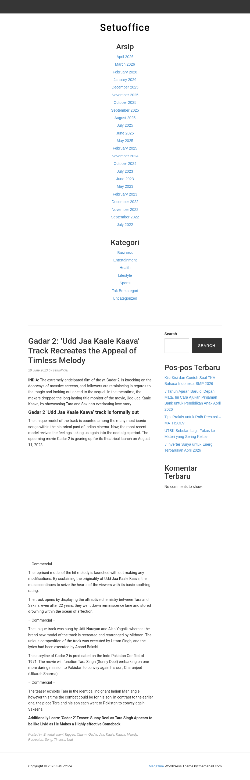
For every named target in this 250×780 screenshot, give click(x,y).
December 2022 (125, 202)
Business (125, 252)
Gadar (92, 734)
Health (125, 267)
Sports (125, 283)
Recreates (35, 740)
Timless (59, 740)
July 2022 (125, 224)
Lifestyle (125, 275)
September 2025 (125, 110)
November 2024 (125, 156)
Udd (70, 740)
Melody (132, 734)
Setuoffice (125, 27)
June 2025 (125, 133)
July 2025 (125, 125)
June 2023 (125, 179)
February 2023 (125, 194)
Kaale (110, 734)
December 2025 (125, 87)
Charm (82, 734)
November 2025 (125, 95)
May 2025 (125, 141)
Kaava (120, 734)
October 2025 (125, 102)
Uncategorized (125, 298)
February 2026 (125, 72)
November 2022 (125, 209)
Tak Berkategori (125, 291)
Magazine (156, 766)
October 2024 (125, 163)
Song (48, 740)
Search (171, 334)
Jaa (101, 734)
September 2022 (125, 217)
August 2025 (125, 118)
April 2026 (124, 57)
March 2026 (125, 64)
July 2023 (125, 171)
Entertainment (125, 260)
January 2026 (125, 79)
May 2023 (125, 186)
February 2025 (125, 148)
